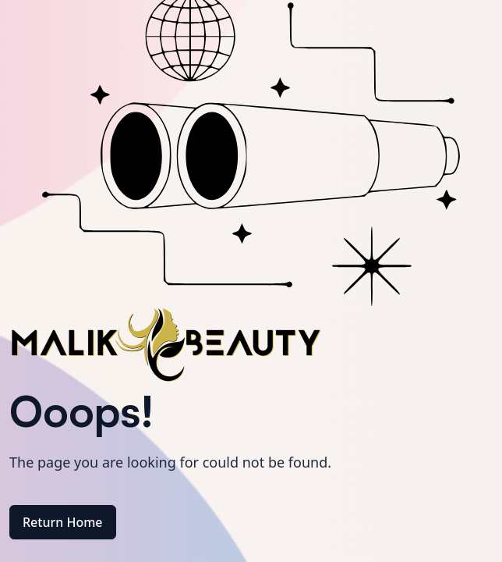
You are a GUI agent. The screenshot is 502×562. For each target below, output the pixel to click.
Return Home (63, 522)
